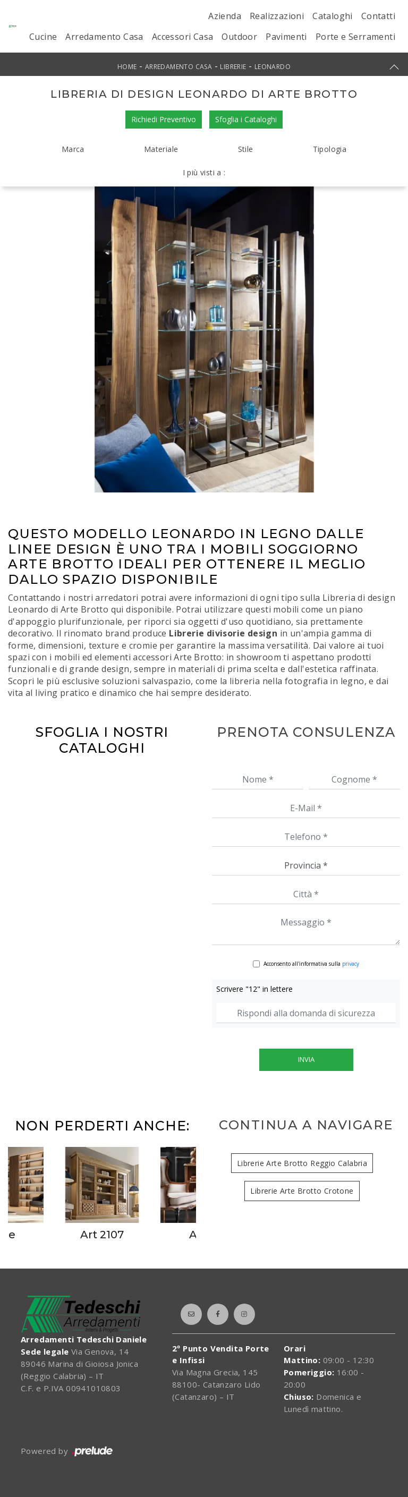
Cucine (43, 36)
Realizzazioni (277, 16)
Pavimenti (286, 36)
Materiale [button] (161, 149)
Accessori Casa (183, 36)
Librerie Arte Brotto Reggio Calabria (302, 1163)
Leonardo (272, 66)
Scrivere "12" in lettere (254, 989)
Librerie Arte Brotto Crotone (301, 1191)
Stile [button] (245, 149)
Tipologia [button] (330, 149)
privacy (350, 963)
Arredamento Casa (104, 36)
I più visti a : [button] (204, 172)
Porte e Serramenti (355, 36)
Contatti (378, 16)
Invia (306, 1059)
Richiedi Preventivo (163, 119)
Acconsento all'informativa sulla (311, 963)
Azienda (224, 16)
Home (127, 66)
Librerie (233, 66)
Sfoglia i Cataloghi (246, 119)
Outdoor (239, 36)
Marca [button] (73, 149)
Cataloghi (332, 16)
